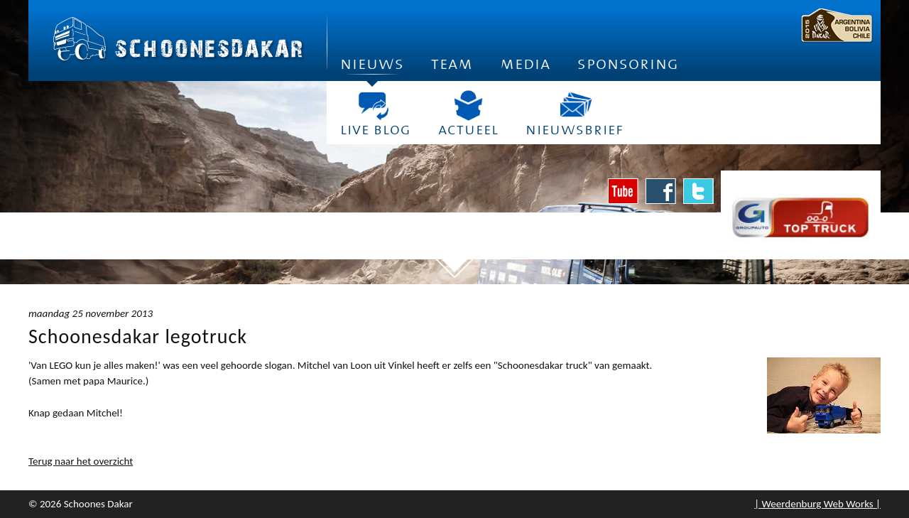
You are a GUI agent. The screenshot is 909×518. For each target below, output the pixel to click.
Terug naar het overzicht (80, 461)
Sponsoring (628, 63)
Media (525, 63)
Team (452, 63)
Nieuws (372, 68)
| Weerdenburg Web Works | (817, 503)
